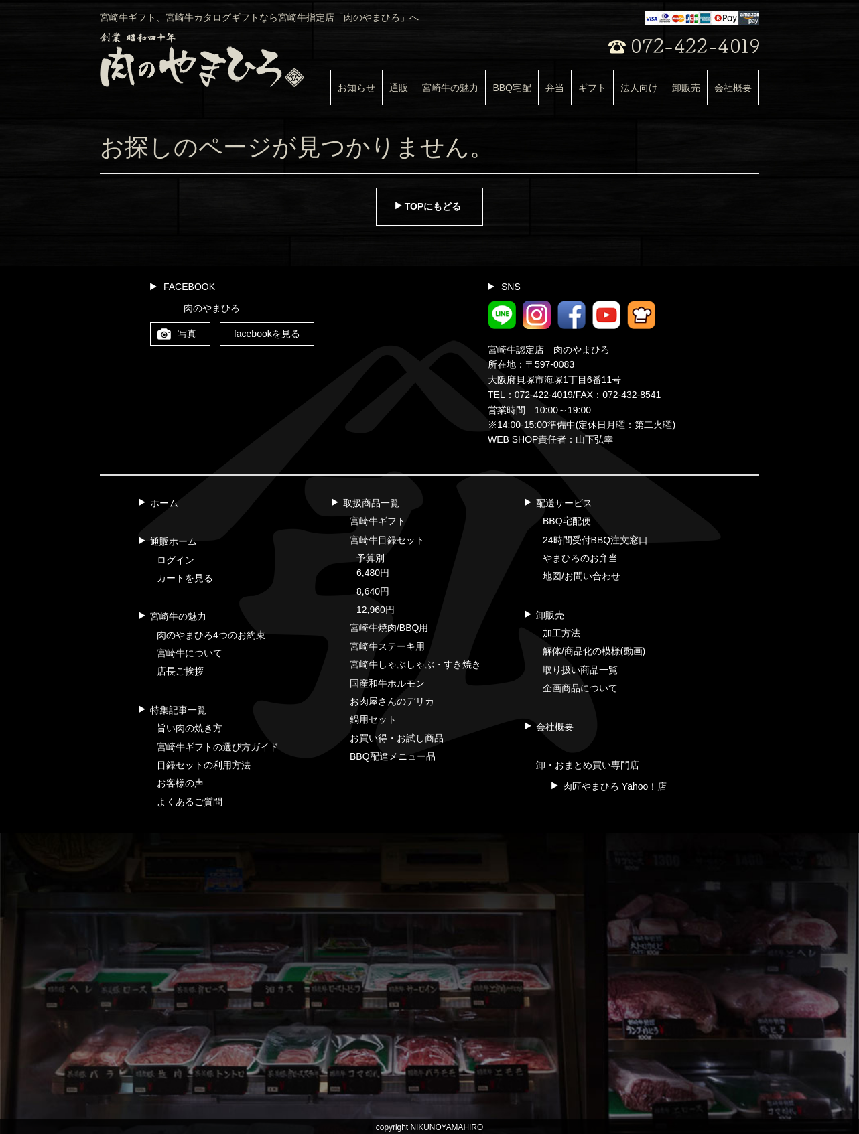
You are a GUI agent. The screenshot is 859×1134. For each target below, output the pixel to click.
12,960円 (375, 609)
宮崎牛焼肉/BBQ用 (389, 627)
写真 (187, 333)
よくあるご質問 (189, 801)
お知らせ (356, 87)
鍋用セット (373, 719)
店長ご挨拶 (180, 671)
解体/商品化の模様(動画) (594, 651)
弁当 (554, 87)
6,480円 (372, 572)
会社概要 (733, 87)
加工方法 (561, 633)
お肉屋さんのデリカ (392, 701)
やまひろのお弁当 (580, 558)
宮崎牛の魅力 (450, 87)
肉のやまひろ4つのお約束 (211, 635)
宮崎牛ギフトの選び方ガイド (218, 746)
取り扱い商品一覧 (580, 669)
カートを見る (185, 578)
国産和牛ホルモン (387, 683)
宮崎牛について (189, 653)
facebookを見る (267, 333)
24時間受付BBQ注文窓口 (595, 540)
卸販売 (686, 87)
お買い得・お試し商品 (397, 738)
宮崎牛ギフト (378, 521)
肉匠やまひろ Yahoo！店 (615, 786)
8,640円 (372, 591)
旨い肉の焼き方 (189, 728)
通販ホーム (173, 541)
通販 (398, 87)
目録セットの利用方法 (204, 765)
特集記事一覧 (178, 710)
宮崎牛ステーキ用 (387, 646)
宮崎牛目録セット (387, 540)
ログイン (175, 560)
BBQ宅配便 (567, 521)
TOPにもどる (433, 206)
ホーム (164, 503)
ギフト (592, 87)
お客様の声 (180, 783)
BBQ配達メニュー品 (393, 756)
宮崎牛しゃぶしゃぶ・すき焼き (415, 664)
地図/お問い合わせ (581, 576)
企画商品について (580, 688)
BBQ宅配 (511, 87)
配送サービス (564, 503)
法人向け (639, 87)
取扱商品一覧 (371, 503)
